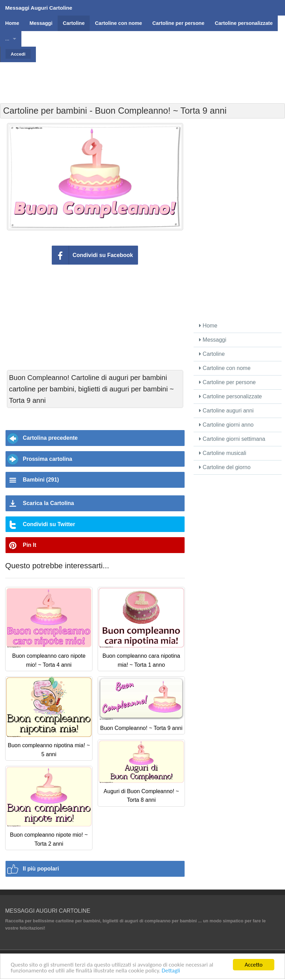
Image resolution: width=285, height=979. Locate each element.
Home (208, 326)
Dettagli (171, 971)
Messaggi (212, 340)
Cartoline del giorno (224, 467)
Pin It (29, 545)
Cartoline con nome (224, 368)
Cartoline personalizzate (230, 396)
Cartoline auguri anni (226, 411)
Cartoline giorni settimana (232, 439)
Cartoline (212, 354)
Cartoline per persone (227, 382)
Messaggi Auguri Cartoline (38, 8)
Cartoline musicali (222, 453)
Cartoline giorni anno (226, 425)
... (7, 38)
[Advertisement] (142, 77)
